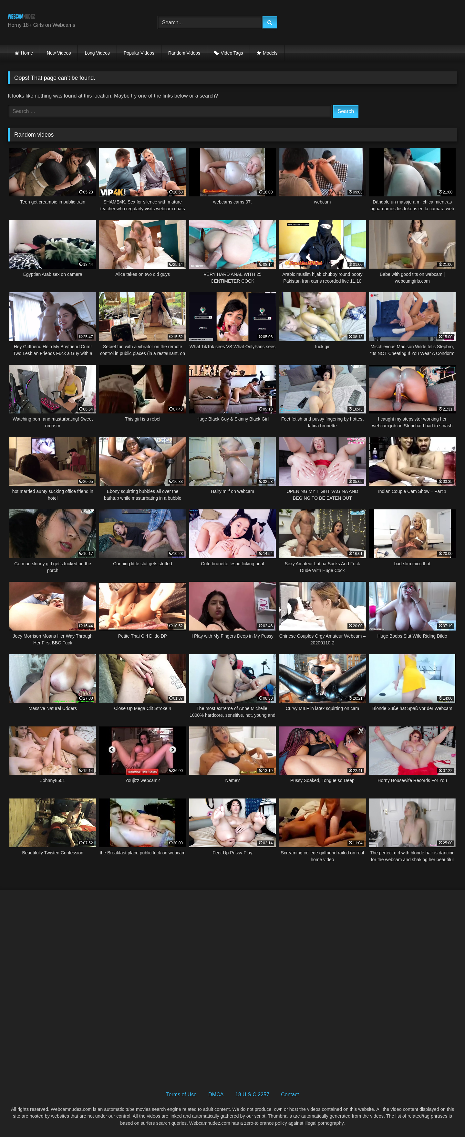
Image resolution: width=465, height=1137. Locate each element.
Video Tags (232, 53)
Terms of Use (181, 1094)
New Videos (59, 53)
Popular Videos (139, 53)
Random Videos (184, 53)
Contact (290, 1094)
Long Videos (97, 53)
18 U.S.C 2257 (252, 1094)
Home (27, 53)
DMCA (215, 1094)
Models (270, 53)
